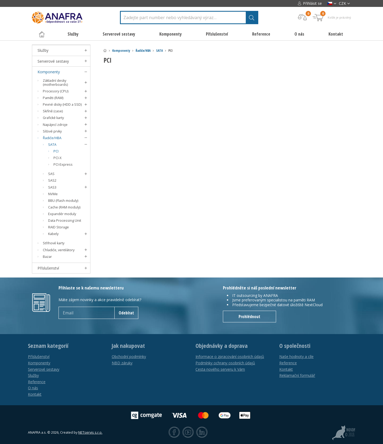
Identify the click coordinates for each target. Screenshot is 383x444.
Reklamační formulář (297, 375)
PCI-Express (63, 164)
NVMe (53, 194)
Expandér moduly (62, 214)
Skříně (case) (53, 111)
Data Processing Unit (64, 220)
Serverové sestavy (53, 61)
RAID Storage (58, 227)
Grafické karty (53, 118)
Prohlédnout (249, 316)
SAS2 (52, 180)
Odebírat (126, 313)
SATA (159, 50)
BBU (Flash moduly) (63, 200)
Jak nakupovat (128, 345)
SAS (51, 174)
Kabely (53, 234)
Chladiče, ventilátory (58, 250)
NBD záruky (122, 362)
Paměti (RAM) (53, 98)
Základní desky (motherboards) (55, 82)
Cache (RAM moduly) (64, 207)
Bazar (47, 256)
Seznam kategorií (48, 345)
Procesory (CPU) (55, 91)
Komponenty (121, 50)
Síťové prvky (52, 131)
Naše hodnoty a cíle (296, 356)
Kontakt (335, 34)
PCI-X (57, 158)
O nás (299, 34)
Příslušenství (48, 268)
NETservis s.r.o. (90, 432)
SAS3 (52, 187)
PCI (56, 151)
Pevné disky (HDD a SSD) (62, 104)
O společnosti (294, 345)
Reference (261, 34)
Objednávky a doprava (221, 345)
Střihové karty (53, 243)
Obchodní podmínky (129, 356)
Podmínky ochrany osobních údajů (225, 362)
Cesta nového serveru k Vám (220, 369)
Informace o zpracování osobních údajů (229, 356)
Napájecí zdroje (55, 124)
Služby (43, 50)
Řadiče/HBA (143, 50)
